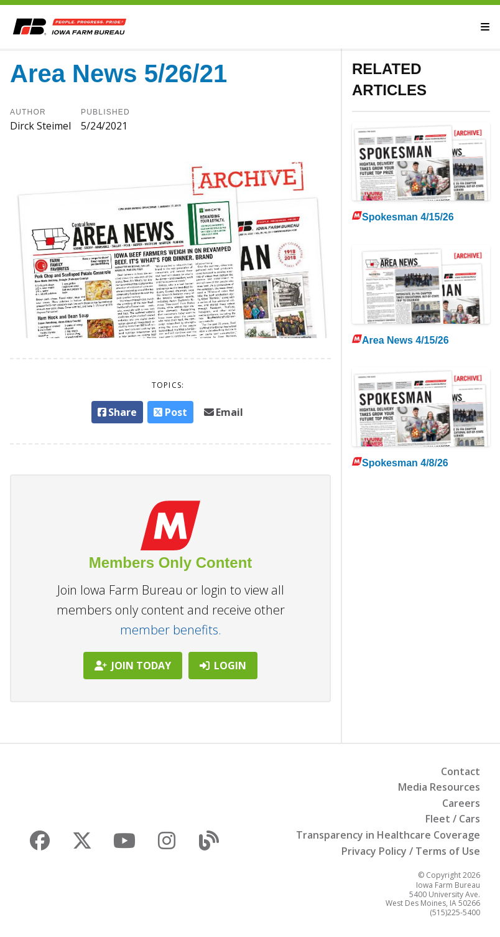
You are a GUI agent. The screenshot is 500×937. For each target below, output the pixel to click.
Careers (461, 803)
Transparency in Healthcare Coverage (388, 835)
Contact (460, 771)
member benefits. (170, 629)
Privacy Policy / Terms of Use (410, 851)
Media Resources (439, 787)
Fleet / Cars (452, 819)
